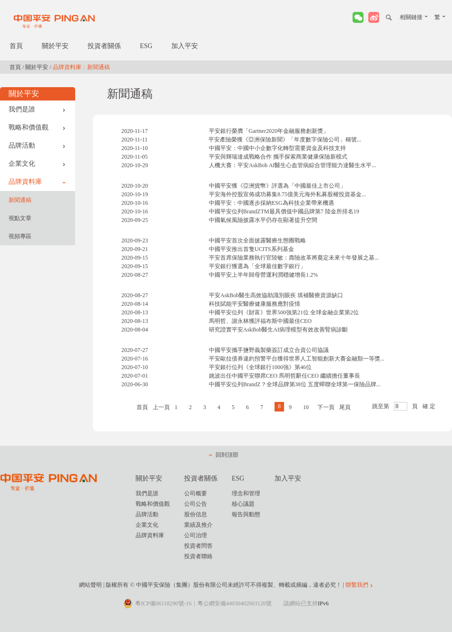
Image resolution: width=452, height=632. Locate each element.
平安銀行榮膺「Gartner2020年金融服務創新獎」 (269, 131)
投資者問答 (198, 545)
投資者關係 (104, 46)
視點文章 (20, 218)
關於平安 (55, 46)
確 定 (429, 406)
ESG (146, 46)
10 (306, 407)
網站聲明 (90, 585)
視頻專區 (20, 236)
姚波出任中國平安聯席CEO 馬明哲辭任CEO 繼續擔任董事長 (284, 375)
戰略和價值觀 (37, 127)
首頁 (16, 46)
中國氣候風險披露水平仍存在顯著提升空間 (263, 220)
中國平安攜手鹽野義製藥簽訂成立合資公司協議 (269, 350)
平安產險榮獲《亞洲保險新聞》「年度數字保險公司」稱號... (284, 139)
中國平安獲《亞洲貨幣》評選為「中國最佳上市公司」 (277, 185)
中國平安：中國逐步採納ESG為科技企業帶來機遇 (271, 203)
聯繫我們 (356, 585)
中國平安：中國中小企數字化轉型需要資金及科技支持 (277, 148)
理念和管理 (246, 493)
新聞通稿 (20, 200)
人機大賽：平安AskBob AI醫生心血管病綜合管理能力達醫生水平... (292, 165)
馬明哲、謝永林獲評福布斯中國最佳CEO (260, 321)
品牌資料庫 (37, 181)
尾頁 (345, 407)
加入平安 (184, 46)
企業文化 (37, 163)
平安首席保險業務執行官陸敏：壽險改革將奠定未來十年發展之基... (294, 257)
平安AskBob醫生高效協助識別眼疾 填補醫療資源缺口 (276, 295)
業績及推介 (198, 525)
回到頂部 (227, 454)
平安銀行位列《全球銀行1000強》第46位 (260, 367)
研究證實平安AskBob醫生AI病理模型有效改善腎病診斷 (278, 329)
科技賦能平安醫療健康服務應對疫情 (254, 304)
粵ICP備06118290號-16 (163, 603)
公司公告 (195, 504)
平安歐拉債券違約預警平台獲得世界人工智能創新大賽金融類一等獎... (296, 358)
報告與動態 (246, 514)
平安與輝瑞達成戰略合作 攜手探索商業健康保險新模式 (278, 156)
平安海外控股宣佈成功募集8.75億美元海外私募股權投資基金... (287, 194)
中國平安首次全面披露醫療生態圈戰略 (257, 240)
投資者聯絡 (198, 556)
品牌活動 (37, 145)
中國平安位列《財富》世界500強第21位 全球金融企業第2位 (284, 312)
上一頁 (161, 407)
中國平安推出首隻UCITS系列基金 (251, 249)
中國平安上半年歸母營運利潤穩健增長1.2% (263, 274)
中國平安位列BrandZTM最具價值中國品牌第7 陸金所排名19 (284, 211)
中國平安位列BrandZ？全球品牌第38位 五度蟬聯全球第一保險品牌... (295, 384)
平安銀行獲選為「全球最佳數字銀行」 (257, 266)
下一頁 (325, 407)
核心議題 (243, 504)
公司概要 (195, 493)
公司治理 (195, 535)
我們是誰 (37, 109)
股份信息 (195, 514)
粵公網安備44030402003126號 (234, 603)
